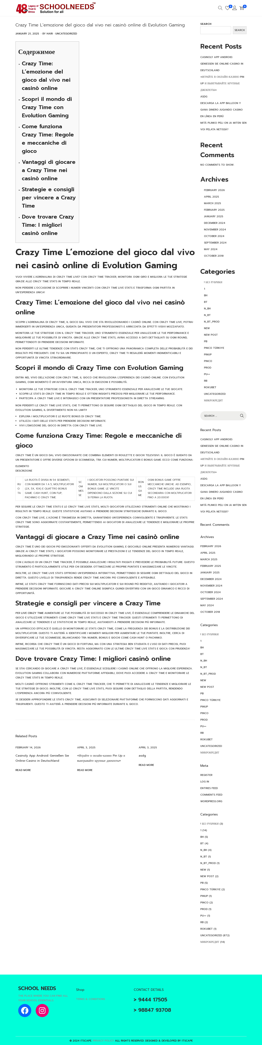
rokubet (210, 387)
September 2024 (215, 243)
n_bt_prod (211, 322)
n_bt (207, 315)
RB (205, 381)
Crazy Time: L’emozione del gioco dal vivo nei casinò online (46, 75)
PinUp (208, 354)
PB (205, 341)
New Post (211, 335)
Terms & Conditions (90, 999)
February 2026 (214, 190)
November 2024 (215, 230)
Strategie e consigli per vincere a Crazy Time (49, 197)
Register (206, 775)
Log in (204, 782)
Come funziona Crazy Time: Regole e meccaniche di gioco (48, 138)
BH (205, 295)
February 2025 (214, 210)
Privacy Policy (103, 1041)
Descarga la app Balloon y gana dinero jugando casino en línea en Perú (221, 109)
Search (205, 24)
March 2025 (212, 203)
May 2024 (210, 249)
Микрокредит (213, 400)
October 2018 (214, 256)
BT (205, 302)
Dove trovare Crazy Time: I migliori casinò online (48, 225)
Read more (23, 770)
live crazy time (32, 613)
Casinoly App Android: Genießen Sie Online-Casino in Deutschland (221, 63)
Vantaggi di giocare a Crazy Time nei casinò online (49, 170)
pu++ (207, 374)
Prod (207, 368)
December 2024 (214, 223)
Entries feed (209, 788)
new (207, 328)
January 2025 (213, 216)
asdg (142, 755)
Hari (50, 34)
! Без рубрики (213, 282)
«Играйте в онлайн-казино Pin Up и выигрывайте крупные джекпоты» (222, 83)
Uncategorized (66, 34)
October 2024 (214, 236)
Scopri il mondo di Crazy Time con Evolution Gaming (47, 107)
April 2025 (211, 197)
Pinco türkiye (214, 348)
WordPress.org (211, 801)
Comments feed (211, 795)
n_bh (207, 309)
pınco (208, 361)
